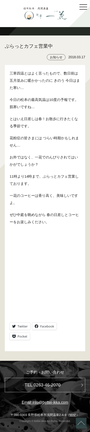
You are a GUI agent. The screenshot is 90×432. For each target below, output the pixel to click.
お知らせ (56, 57)
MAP (72, 415)
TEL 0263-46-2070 (42, 385)
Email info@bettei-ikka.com (45, 402)
